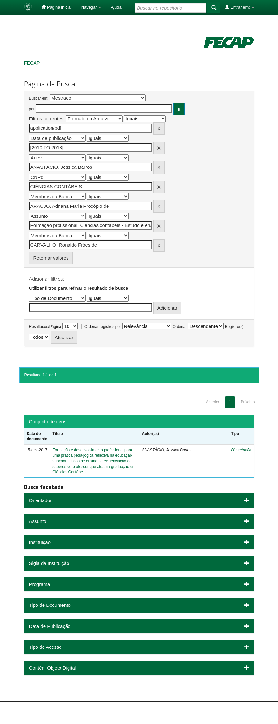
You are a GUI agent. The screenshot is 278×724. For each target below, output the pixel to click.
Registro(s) (234, 326)
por (32, 109)
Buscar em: (39, 98)
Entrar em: (239, 7)
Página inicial (56, 7)
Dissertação (241, 450)
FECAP (32, 63)
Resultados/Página (45, 326)
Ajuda (116, 7)
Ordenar (179, 326)
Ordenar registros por (102, 326)
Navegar (91, 7)
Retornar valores (51, 258)
